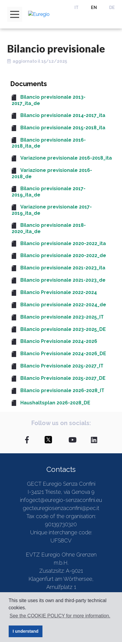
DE (112, 7)
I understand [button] (25, 631)
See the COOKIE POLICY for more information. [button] (60, 615)
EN (94, 7)
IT (76, 7)
